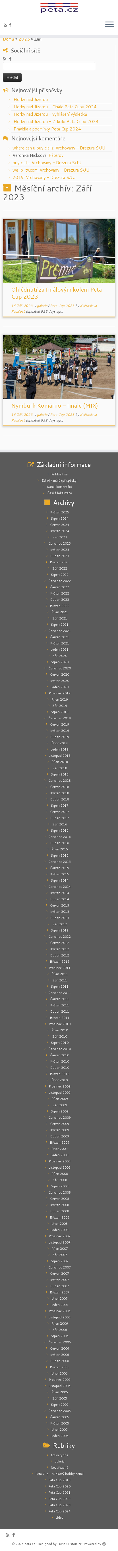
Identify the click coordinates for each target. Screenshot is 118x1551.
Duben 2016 (59, 843)
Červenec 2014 (59, 886)
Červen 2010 (59, 1055)
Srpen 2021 (60, 624)
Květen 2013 (59, 911)
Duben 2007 (59, 1286)
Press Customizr (69, 1544)
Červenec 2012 (59, 936)
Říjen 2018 (59, 762)
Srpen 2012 (60, 930)
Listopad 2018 (60, 755)
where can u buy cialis (33, 148)
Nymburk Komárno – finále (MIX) (54, 405)
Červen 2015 (59, 868)
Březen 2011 (59, 1017)
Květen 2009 (59, 1130)
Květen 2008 (59, 1205)
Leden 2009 (60, 1155)
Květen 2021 (59, 643)
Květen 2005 (59, 1423)
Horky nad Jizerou (31, 99)
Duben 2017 (59, 818)
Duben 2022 (59, 599)
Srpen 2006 (60, 1336)
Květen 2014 (59, 893)
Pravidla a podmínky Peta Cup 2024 (47, 129)
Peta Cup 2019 (60, 1480)
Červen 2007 (59, 1273)
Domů (8, 39)
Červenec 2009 (59, 1117)
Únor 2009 (59, 1149)
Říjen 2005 (59, 1392)
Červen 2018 (59, 787)
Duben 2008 (59, 1211)
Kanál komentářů (59, 486)
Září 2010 (59, 1036)
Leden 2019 (60, 749)
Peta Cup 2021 (60, 1492)
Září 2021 (59, 618)
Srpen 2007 (60, 1261)
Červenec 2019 (59, 718)
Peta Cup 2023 (62, 305)
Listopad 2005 (60, 1386)
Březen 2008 (59, 1217)
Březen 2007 (59, 1292)
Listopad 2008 (60, 1167)
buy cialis (21, 163)
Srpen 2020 (60, 662)
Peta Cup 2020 (60, 1486)
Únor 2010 (59, 1080)
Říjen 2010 (59, 1030)
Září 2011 (59, 980)
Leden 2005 (60, 1436)
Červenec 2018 (59, 780)
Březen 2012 (59, 961)
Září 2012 (59, 924)
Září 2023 (59, 537)
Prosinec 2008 (60, 1161)
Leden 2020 (60, 687)
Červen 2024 (59, 524)
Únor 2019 (59, 743)
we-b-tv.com (25, 170)
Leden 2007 (60, 1305)
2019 (18, 177)
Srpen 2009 (60, 1111)
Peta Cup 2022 (60, 1499)
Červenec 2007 (59, 1267)
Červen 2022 (59, 587)
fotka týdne (59, 1455)
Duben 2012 (59, 955)
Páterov (56, 155)
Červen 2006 (59, 1348)
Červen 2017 (59, 812)
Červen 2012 (59, 943)
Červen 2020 (59, 674)
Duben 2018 (59, 799)
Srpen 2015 (60, 855)
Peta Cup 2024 (60, 1511)
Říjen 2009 (59, 1099)
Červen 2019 (59, 724)
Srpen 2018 (60, 774)
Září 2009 (59, 1105)
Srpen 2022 (60, 574)
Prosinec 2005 (60, 1379)
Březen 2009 (59, 1142)
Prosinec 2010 (60, 1024)
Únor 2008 (59, 1223)
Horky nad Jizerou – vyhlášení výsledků (50, 114)
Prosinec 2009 (60, 1086)
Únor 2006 (59, 1373)
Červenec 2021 (59, 631)
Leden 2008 (60, 1230)
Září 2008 (59, 1180)
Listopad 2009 (60, 1092)
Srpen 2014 (60, 880)
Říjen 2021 (59, 612)
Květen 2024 (59, 531)
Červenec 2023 (59, 543)
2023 (24, 39)
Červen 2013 (59, 905)
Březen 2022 (59, 606)
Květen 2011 (59, 1005)
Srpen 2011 (60, 986)
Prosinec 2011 (60, 968)
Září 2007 (59, 1255)
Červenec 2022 (59, 581)
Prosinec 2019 (60, 693)
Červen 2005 (59, 1417)
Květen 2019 (59, 730)
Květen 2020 (59, 680)
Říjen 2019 (59, 699)
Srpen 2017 (60, 805)
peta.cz (29, 1544)
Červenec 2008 (59, 1192)
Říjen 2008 (59, 1173)
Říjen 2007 (59, 1248)
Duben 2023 (59, 556)
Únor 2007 (59, 1298)
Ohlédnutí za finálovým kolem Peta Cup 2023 (56, 292)
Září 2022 (59, 568)
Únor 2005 (59, 1429)
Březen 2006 (59, 1367)
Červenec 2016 (59, 836)
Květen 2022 (59, 593)
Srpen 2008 (60, 1186)
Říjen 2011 (59, 974)
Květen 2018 (59, 793)
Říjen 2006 (59, 1323)
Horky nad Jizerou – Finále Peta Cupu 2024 (55, 107)
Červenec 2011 (59, 993)
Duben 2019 (59, 737)
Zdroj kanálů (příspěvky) (60, 480)
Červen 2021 (59, 637)
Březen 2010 (59, 1074)
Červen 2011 (59, 999)
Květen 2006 (59, 1354)
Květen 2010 (59, 1061)
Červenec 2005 (59, 1411)
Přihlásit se (59, 474)
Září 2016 (59, 824)
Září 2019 (59, 705)
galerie (42, 305)
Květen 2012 (59, 949)
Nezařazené (59, 1467)
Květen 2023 (59, 549)
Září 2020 (59, 656)
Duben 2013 (59, 918)
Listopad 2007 (60, 1242)
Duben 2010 (59, 1067)
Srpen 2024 (60, 518)
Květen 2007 (59, 1280)
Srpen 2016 (60, 830)
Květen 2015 (59, 874)
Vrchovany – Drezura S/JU (80, 148)
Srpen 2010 (60, 1042)
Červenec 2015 (59, 861)
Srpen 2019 (60, 712)
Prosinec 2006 (60, 1311)
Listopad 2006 (60, 1317)
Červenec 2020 (59, 668)
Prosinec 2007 (60, 1236)
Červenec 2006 (59, 1342)
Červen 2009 (59, 1124)
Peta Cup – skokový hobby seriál (60, 1474)
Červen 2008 (59, 1198)
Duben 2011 (59, 1011)
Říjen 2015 (59, 849)
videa (59, 1517)
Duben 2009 (59, 1136)
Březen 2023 (59, 562)
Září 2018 (59, 768)
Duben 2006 (59, 1361)
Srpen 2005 (60, 1404)
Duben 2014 (59, 899)
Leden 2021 (60, 649)
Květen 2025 (59, 512)
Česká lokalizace (59, 493)
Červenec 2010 (59, 1049)
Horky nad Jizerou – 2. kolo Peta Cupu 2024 (56, 122)
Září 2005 (59, 1398)
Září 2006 (59, 1329)
